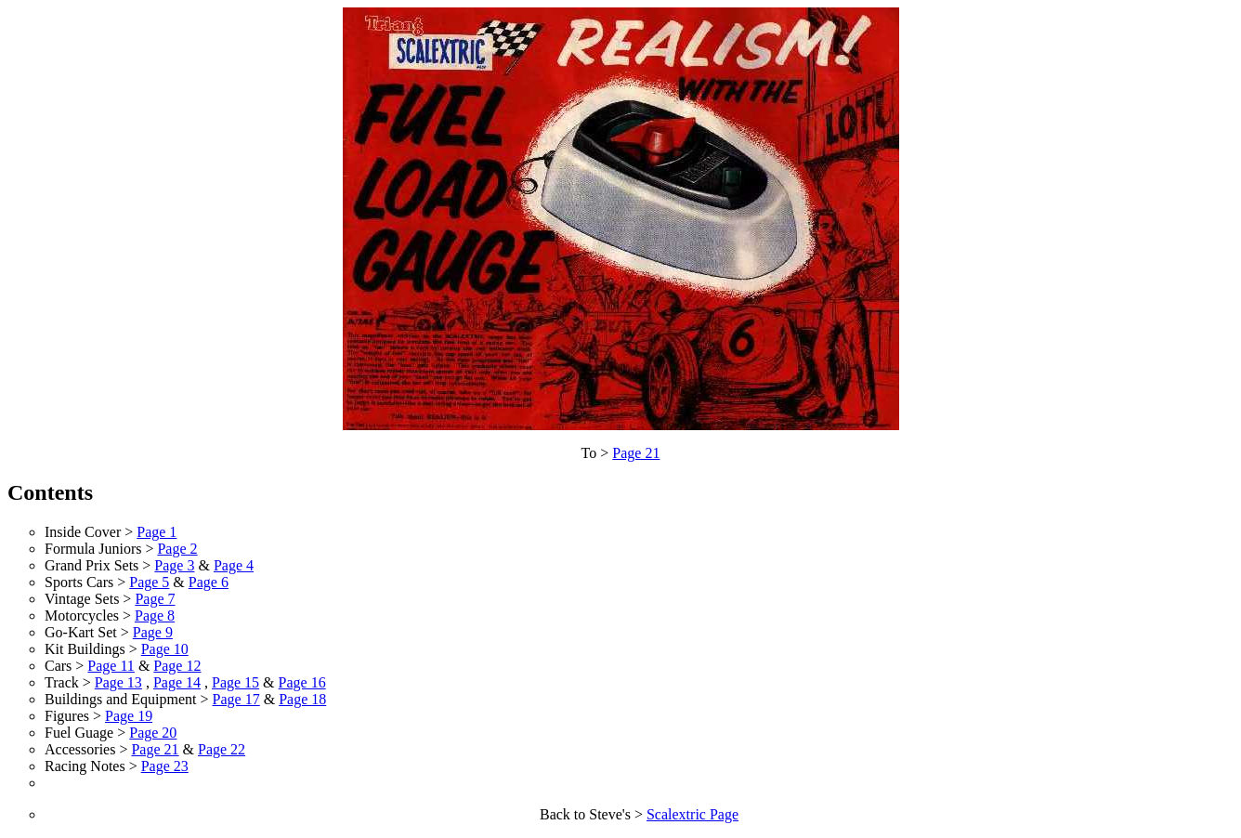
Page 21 (636, 453)
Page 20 (152, 732)
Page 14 (177, 682)
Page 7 (155, 599)
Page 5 (149, 582)
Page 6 (209, 582)
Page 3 (174, 565)
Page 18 (302, 699)
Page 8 (155, 615)
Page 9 (153, 632)
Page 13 (118, 682)
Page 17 (236, 699)
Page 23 (165, 766)
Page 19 (128, 716)
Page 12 (177, 666)
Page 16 (302, 682)
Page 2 (177, 548)
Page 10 (165, 649)
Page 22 (221, 749)
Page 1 (156, 532)
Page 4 (234, 565)
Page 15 (235, 682)
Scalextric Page (692, 814)
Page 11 (111, 666)
